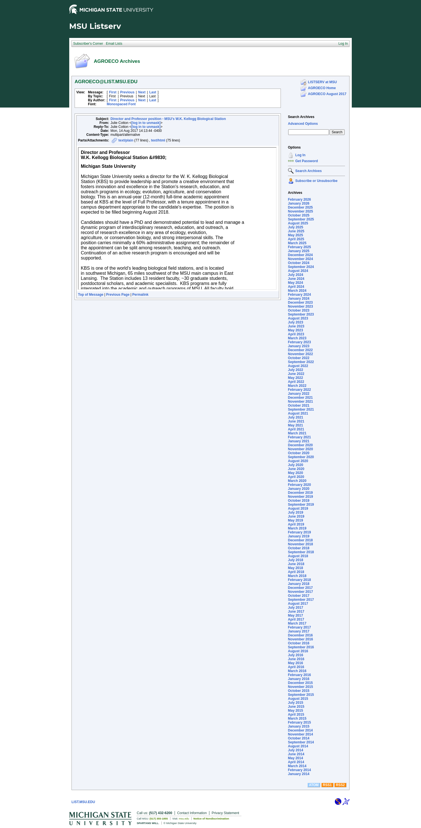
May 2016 (295, 663)
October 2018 (298, 548)
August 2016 (298, 651)
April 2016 (296, 667)
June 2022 (296, 374)
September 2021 (301, 409)
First (112, 92)
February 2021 (299, 437)
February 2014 (299, 770)
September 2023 (301, 314)
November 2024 (300, 259)
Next (142, 92)
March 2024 (297, 291)
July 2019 (295, 512)
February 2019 (299, 532)
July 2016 (295, 655)
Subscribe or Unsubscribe (316, 181)
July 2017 (295, 608)
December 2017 (300, 588)
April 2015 (296, 715)
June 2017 (296, 612)
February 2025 (299, 247)
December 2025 (300, 207)
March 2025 (297, 243)
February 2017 (299, 627)
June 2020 (296, 469)
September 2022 (301, 362)
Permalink (140, 295)
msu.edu (184, 818)
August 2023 (298, 318)
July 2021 (295, 417)
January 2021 (298, 441)
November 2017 (300, 592)
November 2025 (300, 211)
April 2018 (296, 572)
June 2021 (296, 421)
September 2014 (301, 742)
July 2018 (295, 560)
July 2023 (295, 322)
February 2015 (299, 722)
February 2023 (299, 342)
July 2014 (295, 750)
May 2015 (295, 711)
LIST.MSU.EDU (83, 802)
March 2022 (297, 386)
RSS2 (340, 785)
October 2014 (298, 738)
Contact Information (192, 813)
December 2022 (300, 350)
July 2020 (295, 465)
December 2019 (300, 493)
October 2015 (298, 691)
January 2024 (298, 299)
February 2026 (299, 199)
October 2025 (298, 215)
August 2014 (298, 746)
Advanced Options (303, 124)
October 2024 (298, 263)
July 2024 (295, 275)
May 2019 (295, 520)
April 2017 (296, 619)
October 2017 (298, 596)
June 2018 (296, 564)
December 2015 (300, 683)
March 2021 (297, 433)
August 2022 (298, 366)
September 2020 (301, 457)
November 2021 (300, 402)
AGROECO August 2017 (327, 94)
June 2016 (296, 659)
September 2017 (301, 600)
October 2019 (298, 501)
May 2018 (295, 568)
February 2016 (299, 675)
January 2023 (298, 346)
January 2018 (298, 584)
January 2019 (298, 536)
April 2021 (296, 429)
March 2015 (297, 718)
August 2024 (298, 271)
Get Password (306, 161)
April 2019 (296, 524)
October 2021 (298, 405)
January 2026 (298, 203)
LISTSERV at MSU (322, 82)
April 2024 (296, 287)
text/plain (125, 140)
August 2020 (298, 461)
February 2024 (299, 295)
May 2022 (295, 378)
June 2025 (296, 231)
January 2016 (298, 679)
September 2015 (301, 695)
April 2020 (296, 477)
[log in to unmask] (145, 123)
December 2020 (300, 445)
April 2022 (296, 382)
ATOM (313, 785)
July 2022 (295, 370)
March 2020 (297, 481)
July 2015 (295, 703)
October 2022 (298, 358)
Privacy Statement (225, 813)
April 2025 (296, 239)
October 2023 (298, 310)
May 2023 (295, 330)
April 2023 (296, 334)
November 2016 (300, 639)
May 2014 (295, 758)
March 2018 (297, 576)
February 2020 (299, 485)
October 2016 (298, 643)
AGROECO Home (322, 88)
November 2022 (300, 354)
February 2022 (299, 390)
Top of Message (90, 295)
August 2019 (298, 508)
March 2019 (297, 528)
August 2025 (298, 223)
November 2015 (300, 687)
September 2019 (301, 505)
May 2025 (295, 235)
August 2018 (298, 556)
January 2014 (298, 774)
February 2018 (299, 580)
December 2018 (300, 540)
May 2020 (295, 473)
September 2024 (301, 267)
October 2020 (298, 453)
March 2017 (297, 623)
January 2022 (298, 394)
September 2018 (301, 552)
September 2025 (301, 219)
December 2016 (300, 635)
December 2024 (300, 255)
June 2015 (296, 707)
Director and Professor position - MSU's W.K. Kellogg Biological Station (168, 119)
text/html (158, 140)
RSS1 (327, 785)
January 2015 (298, 726)
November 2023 (300, 306)
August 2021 (298, 413)
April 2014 (296, 762)
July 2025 (295, 227)
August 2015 (298, 699)
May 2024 (295, 283)
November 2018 (300, 544)
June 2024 (296, 279)
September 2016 (301, 647)
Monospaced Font (121, 104)
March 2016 (297, 671)
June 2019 (296, 516)
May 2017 (295, 615)
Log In (300, 155)
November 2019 (300, 497)
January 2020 (298, 489)
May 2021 (295, 425)
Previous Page (118, 295)
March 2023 (297, 338)
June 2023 (296, 326)
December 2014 (300, 730)
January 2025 (298, 251)
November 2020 (300, 449)
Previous (127, 92)
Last (152, 92)
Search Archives (301, 117)
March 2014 (297, 766)
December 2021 (300, 398)
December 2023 (300, 302)
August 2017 (298, 604)
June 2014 (296, 754)
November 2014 (300, 734)
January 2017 (298, 631)
